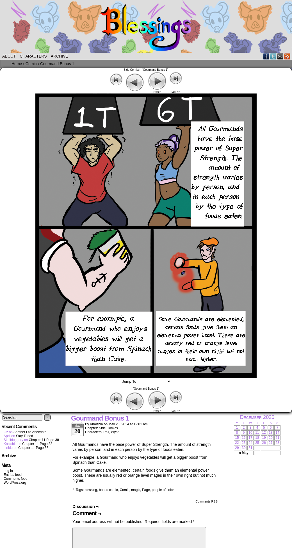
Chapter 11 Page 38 (44, 440)
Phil (106, 432)
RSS (287, 56)
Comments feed (16, 479)
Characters (33, 56)
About (9, 56)
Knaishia (96, 424)
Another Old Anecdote (29, 432)
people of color (163, 490)
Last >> (176, 91)
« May (243, 453)
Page (146, 490)
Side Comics (132, 69)
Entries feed (13, 475)
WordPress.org (15, 483)
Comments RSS (206, 501)
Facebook (266, 56)
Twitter (273, 56)
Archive (59, 56)
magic (135, 490)
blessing (91, 490)
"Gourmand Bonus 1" (155, 69)
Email (280, 56)
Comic (124, 490)
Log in (8, 471)
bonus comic (108, 490)
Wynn (115, 432)
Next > (157, 91)
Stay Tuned (24, 436)
